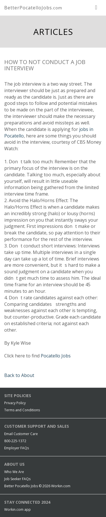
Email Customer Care (21, 433)
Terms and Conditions (22, 410)
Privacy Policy (15, 403)
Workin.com (60, 486)
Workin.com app (17, 509)
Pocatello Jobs (56, 356)
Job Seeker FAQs (17, 478)
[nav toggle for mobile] (96, 7)
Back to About (19, 375)
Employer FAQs (16, 448)
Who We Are (14, 471)
